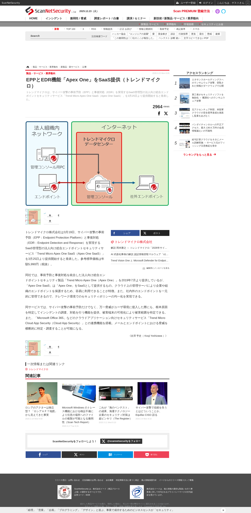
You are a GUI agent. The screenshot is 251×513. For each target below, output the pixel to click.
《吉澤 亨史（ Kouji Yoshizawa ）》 (148, 335)
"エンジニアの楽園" (139, 34)
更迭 (193, 34)
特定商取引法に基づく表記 (127, 480)
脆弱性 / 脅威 (78, 18)
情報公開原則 (146, 29)
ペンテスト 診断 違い (169, 38)
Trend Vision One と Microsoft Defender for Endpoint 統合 (142, 260)
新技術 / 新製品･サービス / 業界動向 (176, 18)
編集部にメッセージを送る (157, 268)
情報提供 (107, 29)
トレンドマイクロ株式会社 (133, 242)
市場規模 (189, 24)
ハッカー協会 (119, 34)
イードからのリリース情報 (170, 480)
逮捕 (217, 34)
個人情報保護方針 (149, 480)
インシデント (53, 18)
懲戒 (209, 34)
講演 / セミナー (136, 18)
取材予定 (164, 29)
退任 (201, 34)
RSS (93, 29)
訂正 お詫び (126, 29)
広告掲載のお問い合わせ (92, 480)
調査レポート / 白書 (106, 18)
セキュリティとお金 (212, 24)
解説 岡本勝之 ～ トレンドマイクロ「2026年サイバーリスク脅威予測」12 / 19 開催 (156, 247)
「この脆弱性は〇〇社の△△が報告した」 (133, 38)
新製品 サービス (150, 24)
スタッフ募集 (188, 480)
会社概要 (109, 480)
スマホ (196, 29)
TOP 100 (70, 29)
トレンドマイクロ (38, 369)
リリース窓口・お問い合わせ (67, 480)
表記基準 (180, 29)
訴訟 (173, 34)
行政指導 (183, 34)
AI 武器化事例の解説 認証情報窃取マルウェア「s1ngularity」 (144, 254)
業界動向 (171, 24)
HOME (33, 18)
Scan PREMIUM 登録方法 (191, 11)
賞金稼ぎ (162, 34)
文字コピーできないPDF (196, 38)
